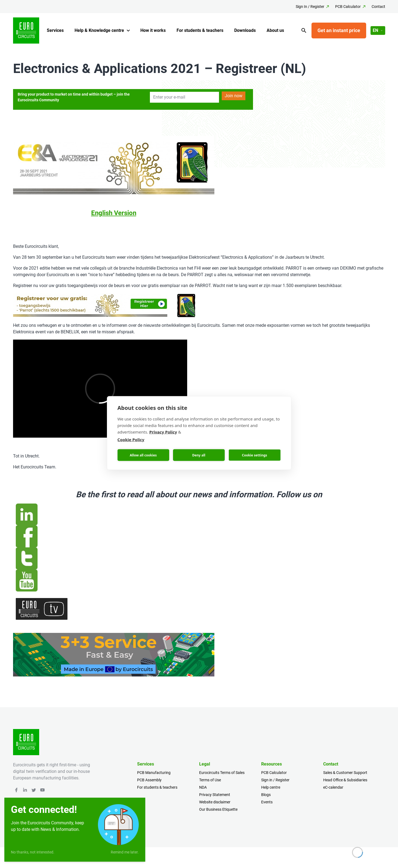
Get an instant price (338, 30)
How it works (153, 30)
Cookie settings (254, 455)
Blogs (266, 794)
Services (55, 30)
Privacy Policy (163, 432)
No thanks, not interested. (32, 852)
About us (275, 30)
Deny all (198, 455)
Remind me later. (125, 852)
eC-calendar (333, 787)
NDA (203, 787)
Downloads (245, 30)
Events (267, 802)
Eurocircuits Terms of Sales (222, 772)
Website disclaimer (214, 802)
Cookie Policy (131, 439)
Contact (378, 6)
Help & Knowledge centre (99, 30)
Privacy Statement (214, 794)
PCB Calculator (348, 6)
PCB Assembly (149, 780)
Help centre (270, 787)
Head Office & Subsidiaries (345, 780)
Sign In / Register (310, 6)
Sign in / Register (275, 780)
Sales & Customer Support (345, 772)
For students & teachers (200, 30)
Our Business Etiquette (218, 809)
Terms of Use (210, 780)
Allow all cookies (143, 455)
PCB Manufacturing (154, 772)
